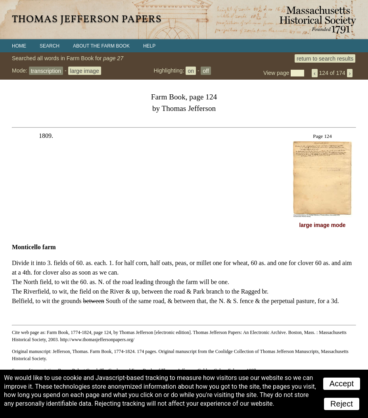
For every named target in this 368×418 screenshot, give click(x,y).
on (191, 70)
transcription (46, 70)
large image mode (322, 225)
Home (19, 46)
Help (149, 46)
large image (84, 70)
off (206, 70)
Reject (341, 403)
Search (49, 46)
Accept (342, 383)
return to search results (325, 58)
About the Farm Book (101, 46)
